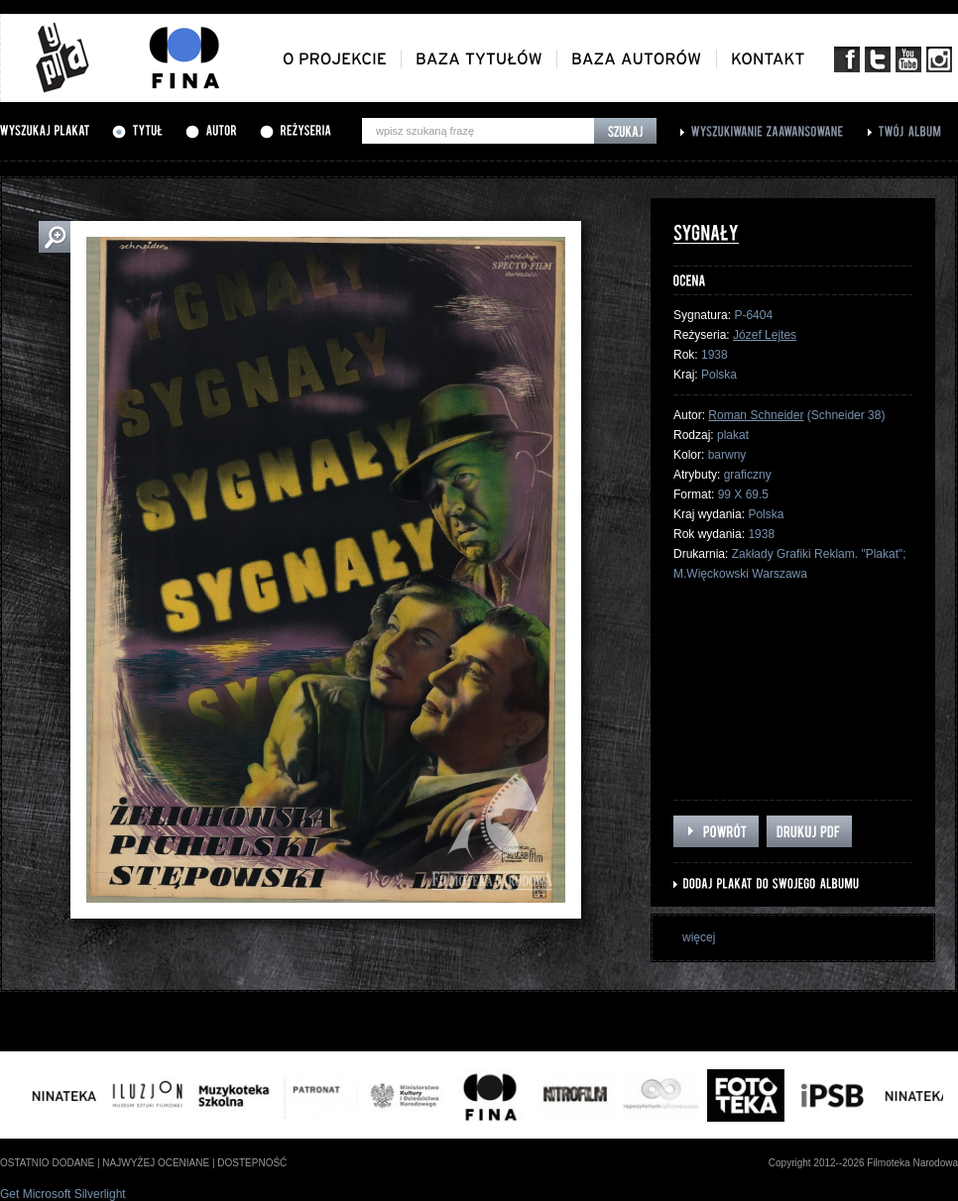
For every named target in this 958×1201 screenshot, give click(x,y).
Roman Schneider (755, 415)
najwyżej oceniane (155, 1162)
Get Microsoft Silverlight (63, 1194)
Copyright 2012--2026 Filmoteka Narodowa (863, 1162)
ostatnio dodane (47, 1162)
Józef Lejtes (764, 335)
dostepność (252, 1162)
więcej (698, 937)
